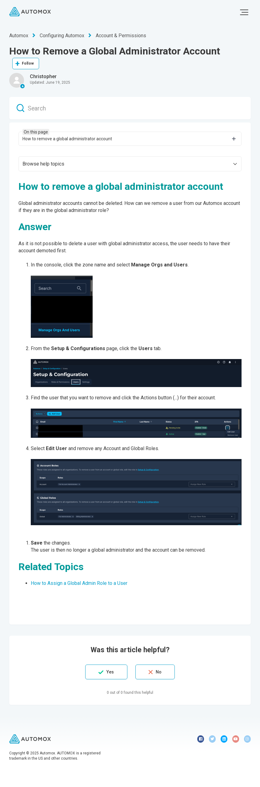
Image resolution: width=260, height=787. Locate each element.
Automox (18, 35)
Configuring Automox (62, 35)
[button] (244, 12)
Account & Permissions (121, 35)
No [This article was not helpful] (159, 671)
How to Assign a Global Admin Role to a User (79, 583)
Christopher (43, 76)
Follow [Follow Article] (28, 63)
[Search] (130, 108)
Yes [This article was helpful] (110, 671)
